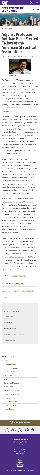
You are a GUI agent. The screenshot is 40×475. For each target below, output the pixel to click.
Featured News (9, 29)
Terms (20, 460)
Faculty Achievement (19, 276)
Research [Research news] (7, 398)
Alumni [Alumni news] (6, 361)
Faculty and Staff (9, 375)
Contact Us (20, 466)
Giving (5, 379)
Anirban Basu (31, 83)
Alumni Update (20, 464)
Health (16, 291)
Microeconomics (28, 291)
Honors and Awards (11, 383)
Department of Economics (13, 9)
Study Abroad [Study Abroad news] (8, 409)
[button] (20, 66)
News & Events (11, 311)
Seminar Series (9, 341)
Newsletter (7, 323)
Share (4, 298)
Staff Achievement (10, 401)
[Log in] (31, 2)
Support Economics (20, 422)
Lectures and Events (11, 390)
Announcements (9, 364)
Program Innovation (11, 394)
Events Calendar (9, 329)
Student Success (9, 405)
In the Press (8, 387)
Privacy (20, 458)
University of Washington (16, 470)
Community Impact (10, 368)
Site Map (20, 462)
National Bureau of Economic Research (18, 135)
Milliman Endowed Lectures (14, 335)
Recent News (8, 317)
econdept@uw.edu (20, 453)
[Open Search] (37, 2)
